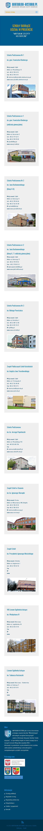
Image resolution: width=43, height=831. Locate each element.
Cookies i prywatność (12, 806)
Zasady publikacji (11, 793)
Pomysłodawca (10, 803)
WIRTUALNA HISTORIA (17, 826)
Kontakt (8, 809)
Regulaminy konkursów (12, 800)
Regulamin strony (11, 797)
